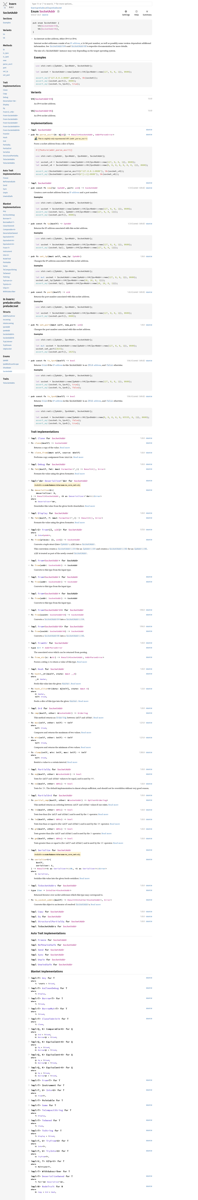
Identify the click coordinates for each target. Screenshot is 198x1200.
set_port (45, 325)
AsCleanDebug (50, 988)
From (45, 529)
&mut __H (70, 674)
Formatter (67, 469)
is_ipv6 (51, 396)
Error (101, 469)
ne (36, 783)
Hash (40, 669)
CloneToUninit (51, 1018)
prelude (40, 8)
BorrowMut (48, 1008)
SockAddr (72, 577)
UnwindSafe (45, 964)
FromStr (43, 643)
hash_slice (41, 688)
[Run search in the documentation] (91, 4)
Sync (40, 954)
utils (47, 8)
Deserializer (76, 496)
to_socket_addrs (44, 900)
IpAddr (61, 188)
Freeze (42, 940)
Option (91, 800)
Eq (39, 916)
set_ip (43, 256)
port (49, 292)
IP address (75, 43)
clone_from (41, 452)
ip (48, 223)
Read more (65, 447)
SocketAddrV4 (49, 26)
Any (44, 978)
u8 (62, 134)
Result (75, 134)
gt (36, 829)
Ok (71, 868)
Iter (39, 890)
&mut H (84, 688)
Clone (41, 438)
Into (40, 535)
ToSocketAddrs (47, 885)
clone (38, 443)
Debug (41, 464)
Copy (40, 911)
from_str (40, 657)
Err (39, 647)
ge (36, 838)
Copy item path (58, 11)
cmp (37, 713)
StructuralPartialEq (51, 921)
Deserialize (52, 480)
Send (40, 949)
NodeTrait (48, 1186)
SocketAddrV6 (49, 29)
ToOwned (47, 1120)
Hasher (43, 679)
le (36, 819)
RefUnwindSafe (47, 944)
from (37, 539)
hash (37, 674)
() (94, 469)
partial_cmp (42, 800)
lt (36, 809)
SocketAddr (45, 129)
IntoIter (51, 890)
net (60, 8)
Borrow (46, 998)
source (45, 15)
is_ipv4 (51, 360)
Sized (43, 697)
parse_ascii (47, 134)
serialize (40, 859)
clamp (38, 752)
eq (36, 774)
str (53, 657)
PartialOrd (45, 795)
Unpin (41, 959)
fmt (37, 469)
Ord (40, 708)
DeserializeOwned (53, 1176)
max (37, 722)
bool (72, 360)
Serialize (44, 850)
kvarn (12, 4)
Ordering (83, 713)
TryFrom (51, 1140)
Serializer (60, 868)
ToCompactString (52, 1110)
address (94, 365)
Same (45, 1105)
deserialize (42, 490)
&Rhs (58, 783)
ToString (47, 1130)
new (49, 188)
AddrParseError (104, 134)
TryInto (51, 1151)
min (37, 737)
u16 (77, 188)
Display (43, 513)
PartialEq (44, 769)
